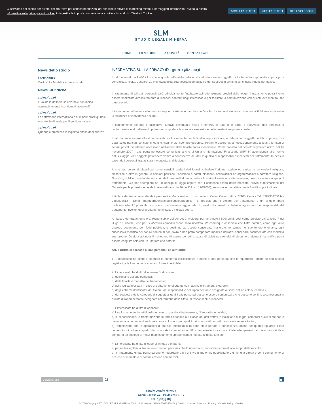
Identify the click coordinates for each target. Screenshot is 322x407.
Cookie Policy (225, 403)
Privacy (212, 403)
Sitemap (201, 403)
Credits (239, 403)
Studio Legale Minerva (161, 40)
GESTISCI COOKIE (302, 11)
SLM (161, 33)
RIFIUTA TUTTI (272, 11)
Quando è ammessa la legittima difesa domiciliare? (71, 132)
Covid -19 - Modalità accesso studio (61, 82)
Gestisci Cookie (186, 403)
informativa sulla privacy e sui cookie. (31, 13)
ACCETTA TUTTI (243, 11)
